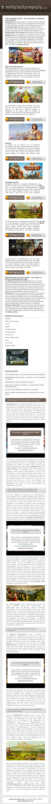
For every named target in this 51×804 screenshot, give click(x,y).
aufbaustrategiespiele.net (13, 784)
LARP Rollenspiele (14, 604)
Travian (42, 70)
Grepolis (8, 143)
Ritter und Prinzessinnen (14, 66)
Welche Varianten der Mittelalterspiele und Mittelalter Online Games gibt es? (24, 393)
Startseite (8, 319)
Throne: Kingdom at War (12, 337)
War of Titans (9, 343)
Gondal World (42, 222)
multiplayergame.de (36, 466)
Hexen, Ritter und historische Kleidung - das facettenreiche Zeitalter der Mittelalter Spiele (24, 385)
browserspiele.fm (11, 468)
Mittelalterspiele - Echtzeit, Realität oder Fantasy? (19, 382)
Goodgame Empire (12, 182)
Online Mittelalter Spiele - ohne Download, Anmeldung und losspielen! (25, 374)
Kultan (7, 340)
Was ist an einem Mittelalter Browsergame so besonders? (21, 389)
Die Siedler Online (42, 186)
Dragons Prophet (10, 345)
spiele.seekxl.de (28, 784)
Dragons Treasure (20, 303)
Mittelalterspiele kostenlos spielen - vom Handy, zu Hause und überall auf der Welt (25, 378)
